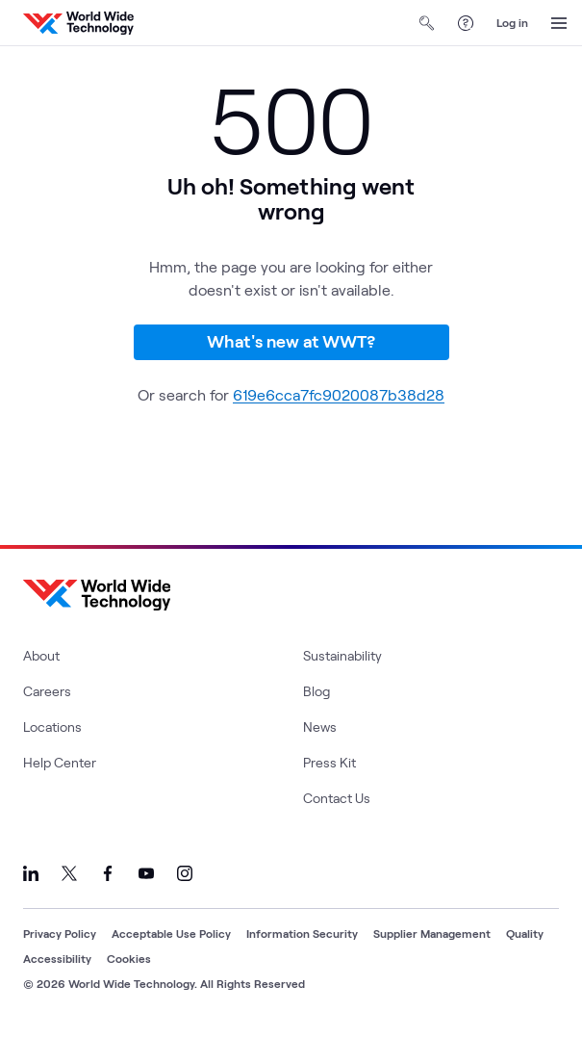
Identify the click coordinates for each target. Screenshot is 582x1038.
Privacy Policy (59, 933)
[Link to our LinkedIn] (30, 873)
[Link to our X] (69, 873)
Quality (525, 933)
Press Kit (329, 762)
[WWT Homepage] (78, 23)
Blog (316, 691)
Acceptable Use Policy (171, 933)
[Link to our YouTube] (146, 873)
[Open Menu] (559, 23)
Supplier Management (432, 933)
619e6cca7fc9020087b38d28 (338, 394)
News (320, 726)
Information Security (302, 933)
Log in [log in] (512, 22)
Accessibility (57, 958)
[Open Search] (427, 23)
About (41, 655)
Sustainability (342, 655)
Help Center (59, 762)
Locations (52, 726)
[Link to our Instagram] (184, 873)
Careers (47, 691)
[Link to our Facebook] (107, 873)
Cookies (129, 958)
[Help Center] (465, 23)
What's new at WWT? (291, 340)
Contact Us (336, 798)
